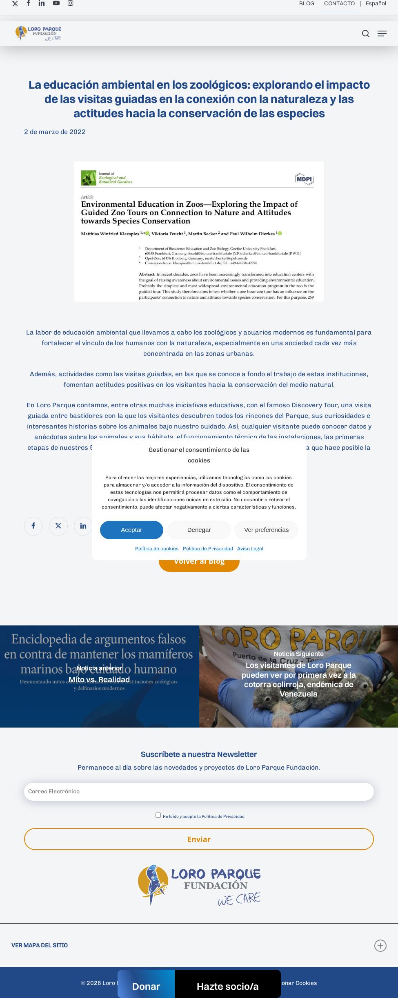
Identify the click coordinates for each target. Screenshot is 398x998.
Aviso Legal (250, 548)
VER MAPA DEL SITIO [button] (199, 946)
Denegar (199, 529)
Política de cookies (157, 548)
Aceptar (131, 529)
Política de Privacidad (208, 548)
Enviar (199, 839)
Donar (146, 986)
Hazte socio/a (228, 986)
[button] (382, 33)
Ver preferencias (266, 529)
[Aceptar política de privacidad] (158, 815)
